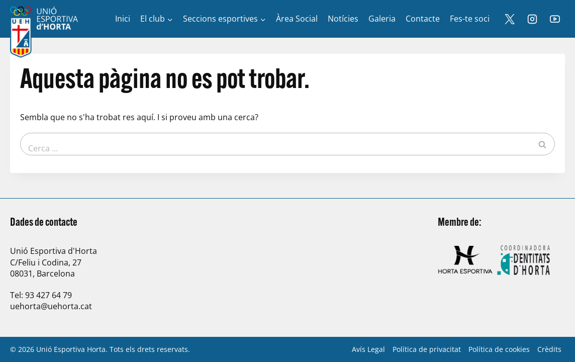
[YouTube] (555, 19)
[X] (510, 19)
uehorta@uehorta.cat (51, 306)
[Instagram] (532, 19)
